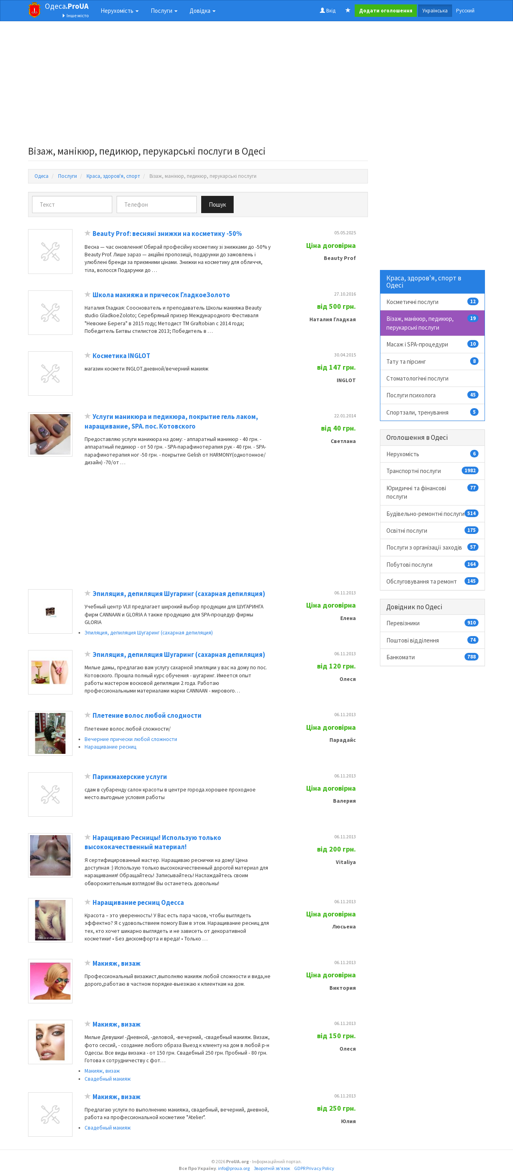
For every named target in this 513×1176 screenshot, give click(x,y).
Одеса (67, 6)
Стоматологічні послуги (417, 378)
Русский (465, 10)
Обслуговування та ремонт (432, 581)
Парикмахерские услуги (130, 777)
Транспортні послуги (432, 471)
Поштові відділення (432, 640)
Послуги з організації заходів (432, 547)
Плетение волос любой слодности (147, 715)
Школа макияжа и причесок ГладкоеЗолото (161, 295)
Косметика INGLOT (121, 356)
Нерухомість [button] (120, 10)
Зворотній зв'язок (272, 1168)
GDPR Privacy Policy (314, 1168)
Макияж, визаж (117, 963)
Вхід (327, 10)
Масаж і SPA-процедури (432, 344)
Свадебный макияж (108, 1078)
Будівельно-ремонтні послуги (432, 513)
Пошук (217, 204)
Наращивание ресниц (110, 746)
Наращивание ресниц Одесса (138, 902)
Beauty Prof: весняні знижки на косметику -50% (167, 234)
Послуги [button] (164, 10)
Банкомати (432, 657)
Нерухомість (432, 454)
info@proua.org (234, 1168)
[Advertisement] (198, 86)
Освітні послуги (432, 530)
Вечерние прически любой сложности (131, 739)
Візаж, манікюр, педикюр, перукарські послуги (432, 322)
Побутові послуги (432, 564)
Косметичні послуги (432, 302)
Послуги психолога (432, 395)
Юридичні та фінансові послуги (432, 492)
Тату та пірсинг (432, 361)
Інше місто (75, 15)
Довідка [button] (203, 10)
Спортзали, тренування (432, 412)
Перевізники (432, 623)
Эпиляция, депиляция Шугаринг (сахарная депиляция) (179, 594)
